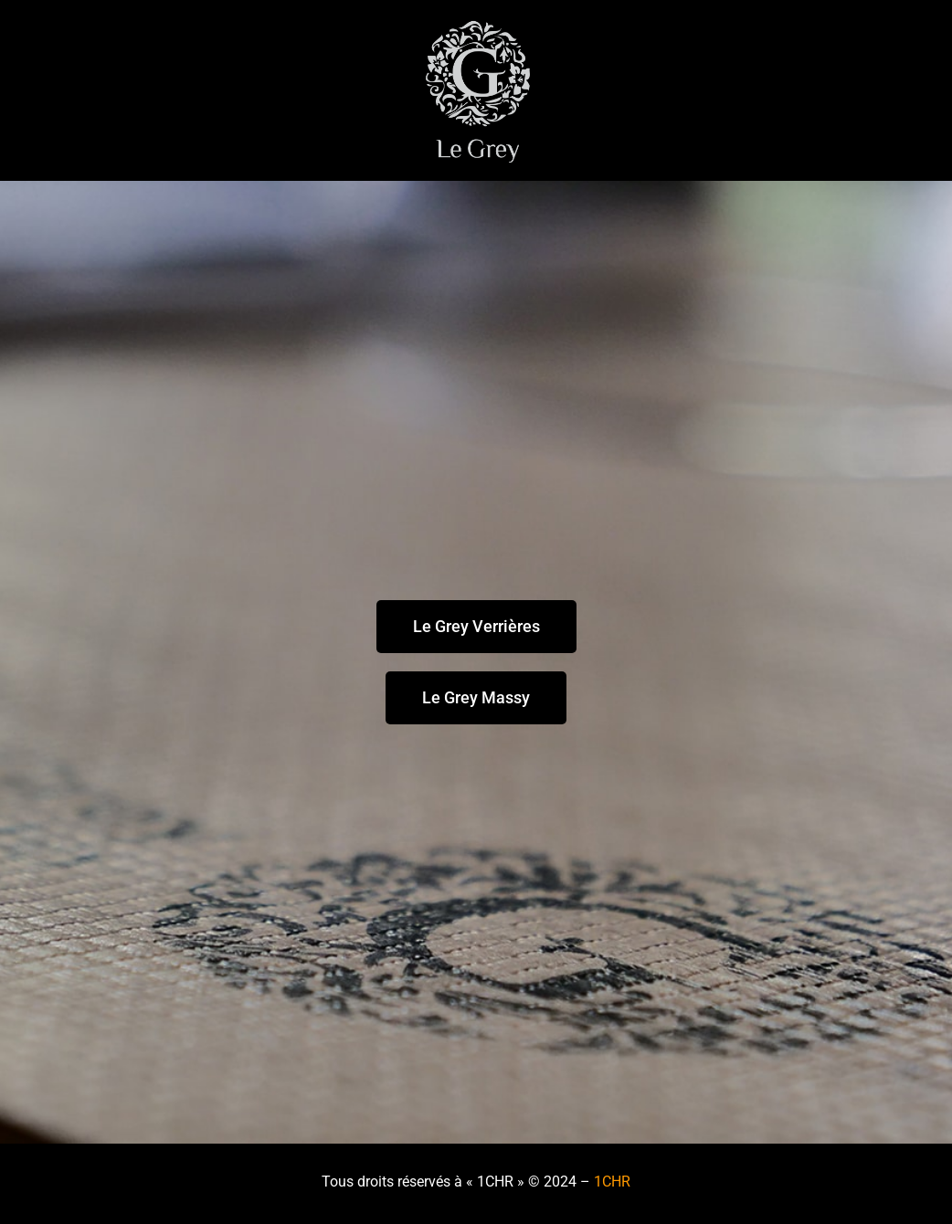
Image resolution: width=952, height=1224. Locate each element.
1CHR (612, 1181)
